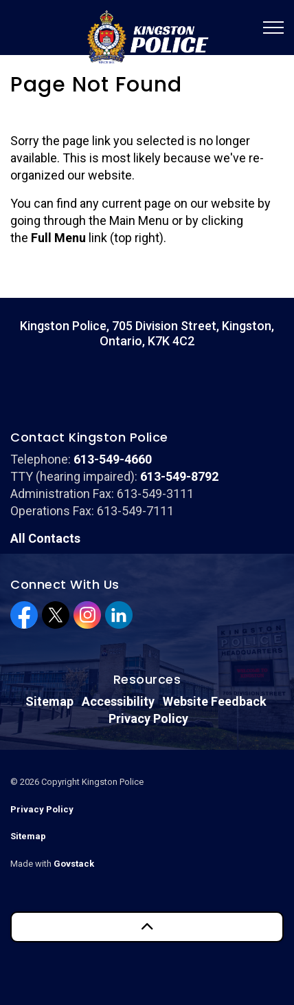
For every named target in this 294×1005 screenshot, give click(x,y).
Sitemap (49, 701)
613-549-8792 (179, 476)
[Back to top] (147, 926)
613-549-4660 (113, 459)
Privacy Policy (148, 718)
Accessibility (118, 701)
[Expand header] (273, 27)
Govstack (74, 863)
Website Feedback (215, 701)
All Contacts (45, 538)
